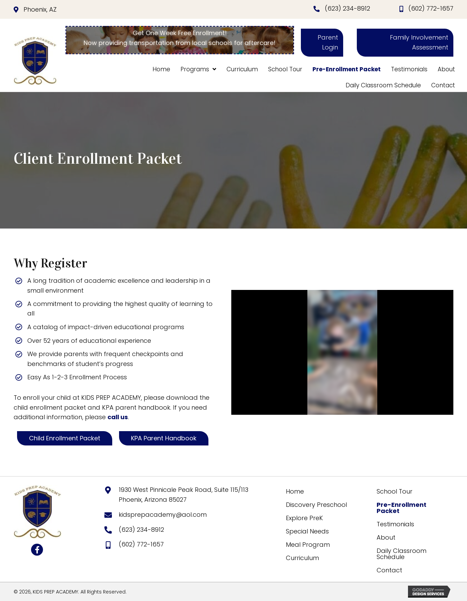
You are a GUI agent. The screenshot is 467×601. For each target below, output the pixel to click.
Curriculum (302, 558)
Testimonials (395, 524)
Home (295, 491)
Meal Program (308, 544)
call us (117, 417)
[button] (322, 43)
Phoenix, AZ (40, 9)
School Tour (394, 491)
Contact (389, 570)
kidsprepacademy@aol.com (163, 514)
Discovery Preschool (316, 504)
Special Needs (307, 531)
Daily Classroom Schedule (401, 553)
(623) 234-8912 (347, 8)
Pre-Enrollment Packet (401, 507)
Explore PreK (304, 518)
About (386, 537)
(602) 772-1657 (430, 8)
